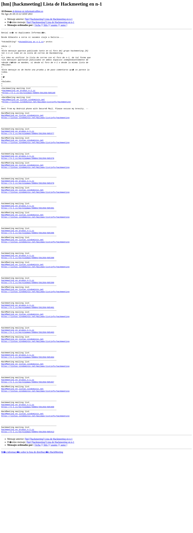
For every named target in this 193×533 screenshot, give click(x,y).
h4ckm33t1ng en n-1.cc (31, 43)
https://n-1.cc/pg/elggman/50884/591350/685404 (27, 420)
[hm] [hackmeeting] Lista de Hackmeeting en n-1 (48, 19)
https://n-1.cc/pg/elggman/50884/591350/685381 (27, 241)
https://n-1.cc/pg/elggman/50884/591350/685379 (27, 211)
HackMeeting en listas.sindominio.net (23, 111)
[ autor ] (63, 25)
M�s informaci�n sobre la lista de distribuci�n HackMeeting (32, 530)
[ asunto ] (54, 25)
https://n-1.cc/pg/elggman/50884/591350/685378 (27, 181)
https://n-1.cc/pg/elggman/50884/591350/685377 (27, 151)
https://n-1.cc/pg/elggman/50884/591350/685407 (27, 450)
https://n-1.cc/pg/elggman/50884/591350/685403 (27, 390)
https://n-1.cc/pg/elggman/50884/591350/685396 (27, 271)
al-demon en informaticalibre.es (27, 11)
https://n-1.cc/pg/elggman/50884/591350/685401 (27, 360)
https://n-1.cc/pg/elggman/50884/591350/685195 (28, 103)
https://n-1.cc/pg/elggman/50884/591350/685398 (27, 301)
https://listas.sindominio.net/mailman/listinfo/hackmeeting (36, 114)
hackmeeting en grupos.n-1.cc (18, 100)
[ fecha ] (38, 25)
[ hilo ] (46, 25)
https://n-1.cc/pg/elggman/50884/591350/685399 (27, 330)
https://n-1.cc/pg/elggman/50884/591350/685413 (27, 509)
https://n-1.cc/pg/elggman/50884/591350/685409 (27, 480)
